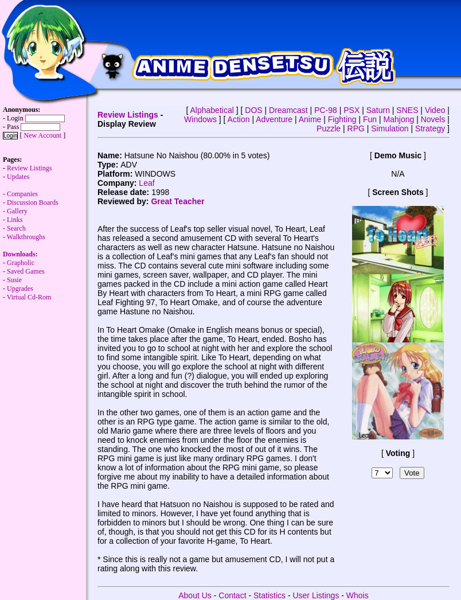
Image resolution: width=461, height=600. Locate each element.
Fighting (342, 119)
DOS (253, 110)
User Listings (315, 595)
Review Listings (127, 114)
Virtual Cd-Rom (29, 297)
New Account (42, 135)
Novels (433, 119)
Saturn (378, 110)
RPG (356, 128)
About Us (195, 595)
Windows (200, 119)
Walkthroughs (24, 250)
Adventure (274, 119)
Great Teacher (177, 201)
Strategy (430, 128)
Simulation (389, 128)
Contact (232, 595)
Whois (357, 595)
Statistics (269, 595)
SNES (407, 110)
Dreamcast (288, 110)
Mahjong (399, 119)
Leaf (146, 183)
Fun (370, 119)
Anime (310, 119)
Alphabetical (212, 110)
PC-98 (325, 110)
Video (435, 110)
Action (239, 119)
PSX (351, 110)
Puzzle (329, 128)
